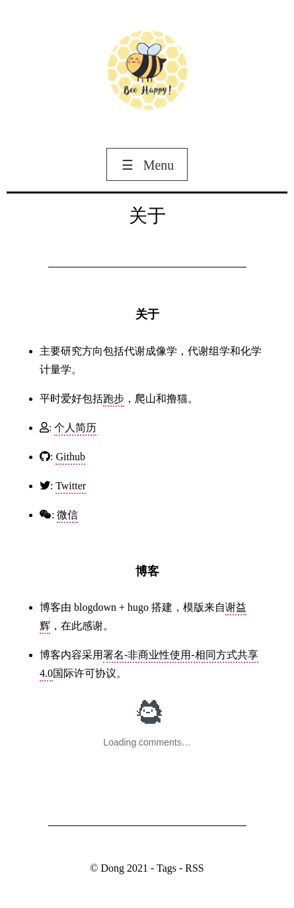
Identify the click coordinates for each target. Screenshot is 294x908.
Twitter (70, 485)
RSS (194, 868)
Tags (166, 868)
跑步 (113, 398)
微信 (67, 514)
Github (70, 456)
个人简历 (75, 427)
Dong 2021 (125, 868)
